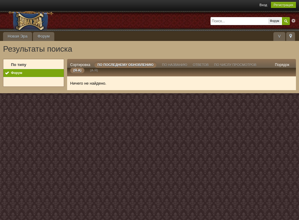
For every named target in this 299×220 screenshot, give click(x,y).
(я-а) (77, 70)
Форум (44, 36)
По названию (174, 65)
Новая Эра (17, 36)
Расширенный (293, 20)
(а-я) (94, 70)
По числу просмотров (235, 65)
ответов (201, 65)
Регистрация (283, 5)
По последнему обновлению (125, 65)
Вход (263, 5)
